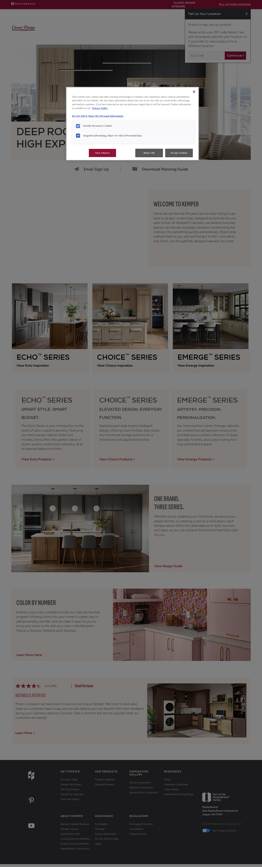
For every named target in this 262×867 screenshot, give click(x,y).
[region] (132, 124)
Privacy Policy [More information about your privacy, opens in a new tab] (100, 108)
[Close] (194, 91)
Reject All (148, 153)
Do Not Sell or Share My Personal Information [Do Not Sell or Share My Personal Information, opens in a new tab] (97, 116)
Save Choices (102, 153)
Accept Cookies (179, 153)
